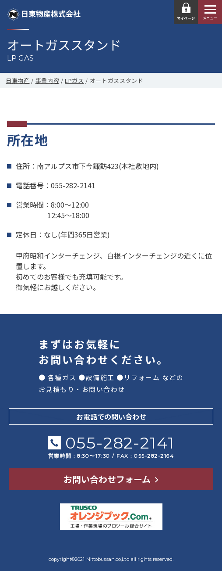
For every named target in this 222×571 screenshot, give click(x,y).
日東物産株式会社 (44, 13)
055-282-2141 (120, 442)
